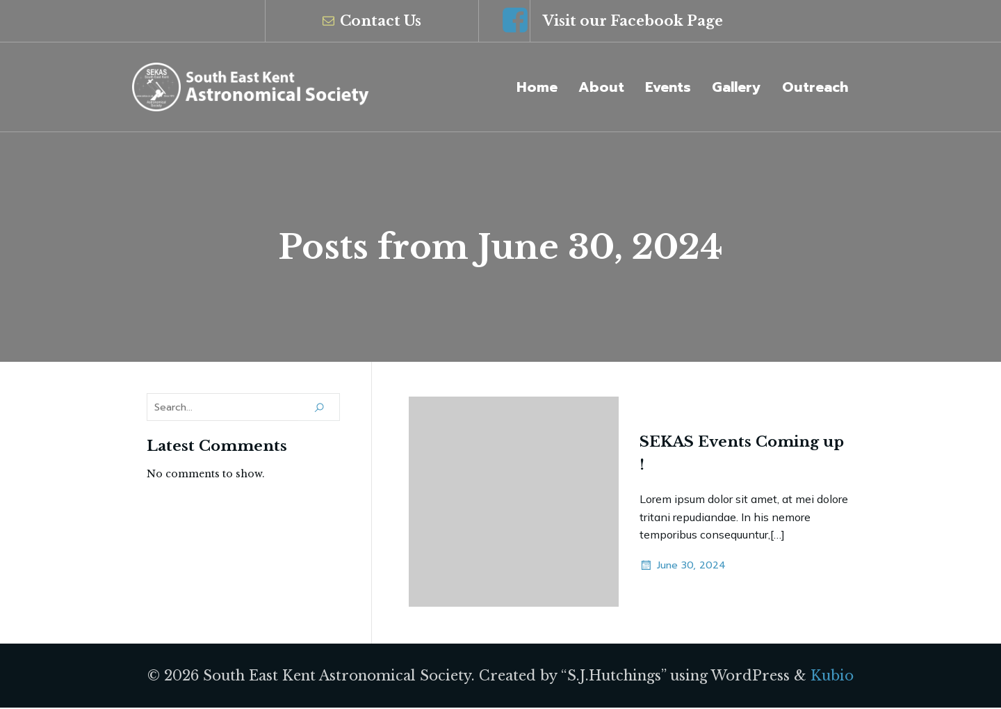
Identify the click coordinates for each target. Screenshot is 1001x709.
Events (668, 87)
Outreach (815, 87)
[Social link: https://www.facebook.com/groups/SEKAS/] (515, 21)
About (601, 87)
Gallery (736, 87)
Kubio (832, 677)
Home (537, 87)
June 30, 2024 (683, 567)
